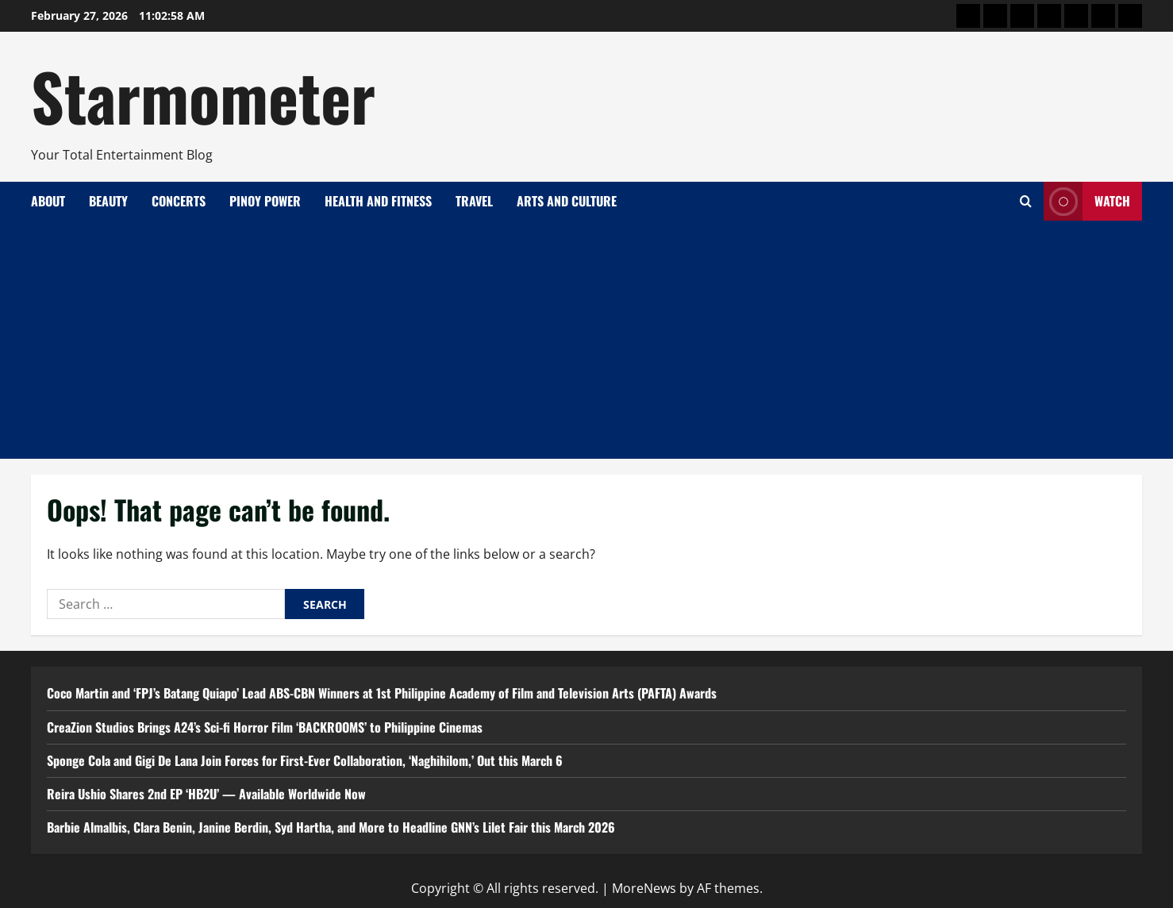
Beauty (108, 200)
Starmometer (203, 95)
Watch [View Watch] (1087, 201)
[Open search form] (1026, 201)
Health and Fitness (378, 200)
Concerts (179, 200)
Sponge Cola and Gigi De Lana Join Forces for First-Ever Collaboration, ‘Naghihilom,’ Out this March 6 (305, 760)
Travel (474, 200)
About (48, 200)
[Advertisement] (586, 340)
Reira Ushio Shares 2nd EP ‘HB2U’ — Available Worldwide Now (206, 793)
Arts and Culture (567, 200)
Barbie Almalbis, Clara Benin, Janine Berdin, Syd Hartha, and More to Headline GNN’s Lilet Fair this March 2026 (331, 827)
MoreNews (644, 888)
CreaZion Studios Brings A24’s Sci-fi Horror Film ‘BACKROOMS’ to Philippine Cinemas (265, 727)
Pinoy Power (265, 200)
